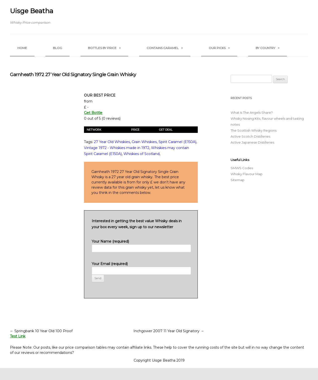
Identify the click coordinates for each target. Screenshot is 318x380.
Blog (57, 48)
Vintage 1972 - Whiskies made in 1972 (116, 148)
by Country (267, 48)
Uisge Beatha (31, 11)
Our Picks (219, 48)
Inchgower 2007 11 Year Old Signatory (168, 331)
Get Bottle (93, 112)
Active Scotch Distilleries (250, 136)
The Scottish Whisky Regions (254, 130)
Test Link (17, 336)
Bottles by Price (104, 48)
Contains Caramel (165, 48)
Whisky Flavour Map (247, 174)
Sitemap (237, 180)
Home (22, 48)
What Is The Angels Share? (252, 112)
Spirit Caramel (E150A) (177, 142)
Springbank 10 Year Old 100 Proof (41, 331)
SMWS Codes (242, 168)
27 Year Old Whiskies (112, 142)
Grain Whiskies (144, 142)
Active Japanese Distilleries (252, 142)
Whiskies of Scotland (141, 154)
